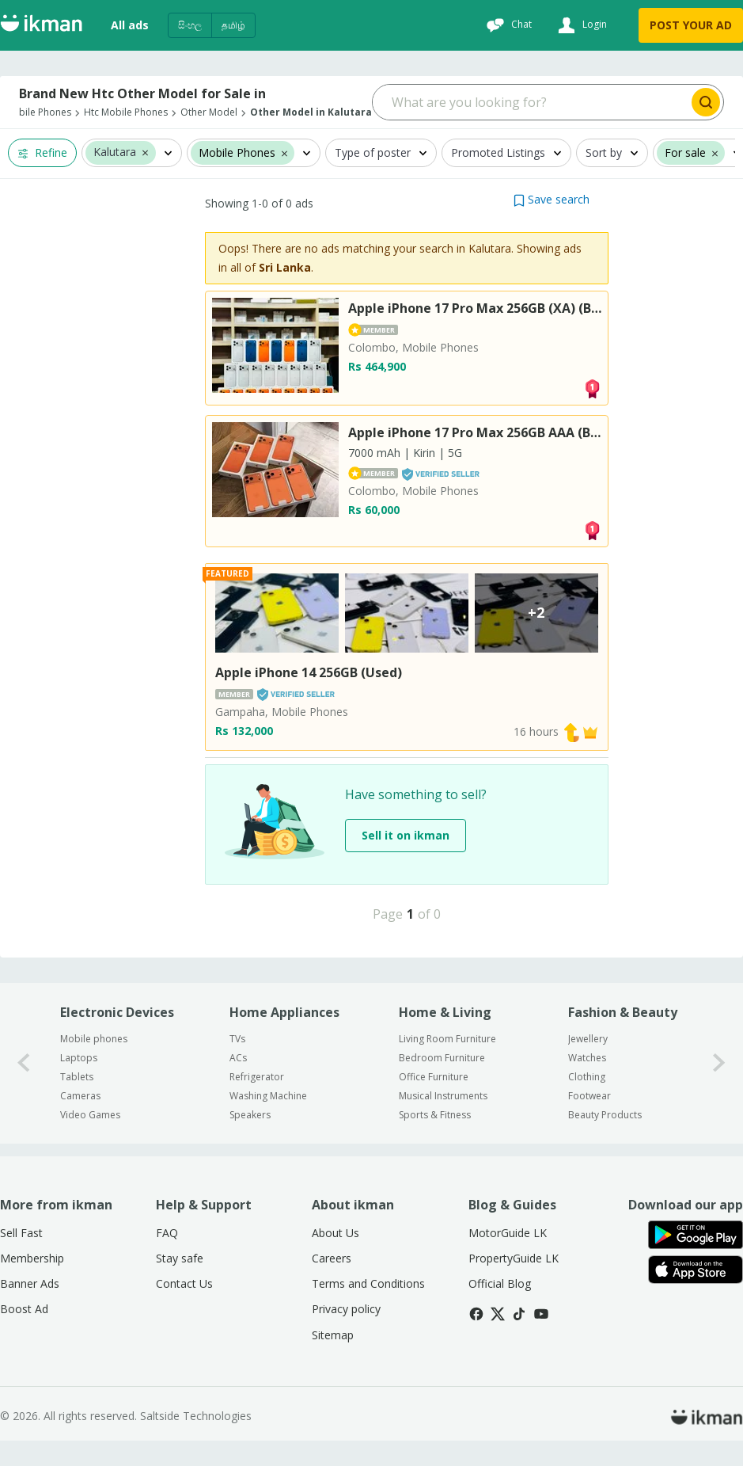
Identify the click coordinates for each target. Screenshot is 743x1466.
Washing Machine (268, 1095)
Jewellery (588, 1038)
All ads (130, 24)
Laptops (78, 1057)
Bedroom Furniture (442, 1057)
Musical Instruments (443, 1095)
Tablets (76, 1076)
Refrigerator (256, 1076)
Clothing (586, 1076)
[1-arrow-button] (719, 1063)
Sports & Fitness (435, 1114)
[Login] (580, 25)
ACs (238, 1057)
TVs (237, 1038)
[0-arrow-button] (23, 1063)
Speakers (250, 1114)
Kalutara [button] (114, 152)
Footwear (589, 1095)
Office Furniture (433, 1076)
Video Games (90, 1114)
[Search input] (531, 102)
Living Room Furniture (447, 1038)
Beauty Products (605, 1114)
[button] (145, 152)
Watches (587, 1057)
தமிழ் (233, 25)
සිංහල (190, 25)
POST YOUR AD (691, 24)
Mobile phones (93, 1038)
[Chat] (507, 25)
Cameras (80, 1095)
